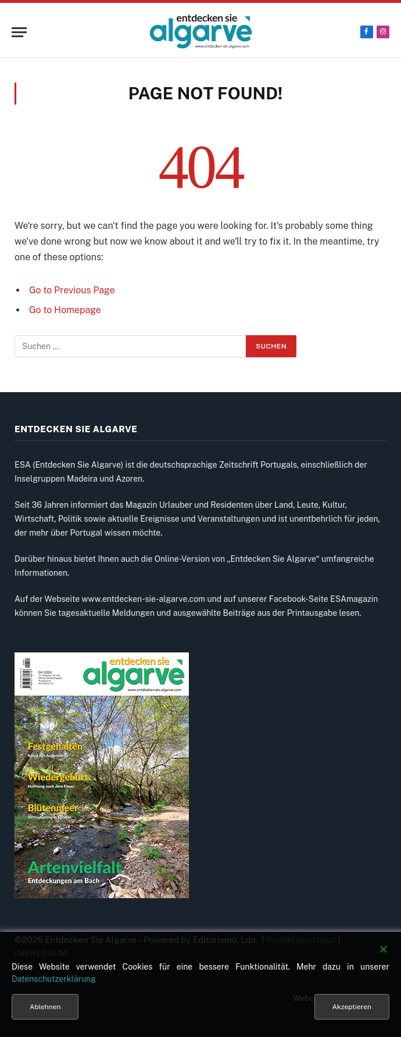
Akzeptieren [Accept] (351, 1007)
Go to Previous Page (72, 290)
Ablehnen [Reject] (45, 1007)
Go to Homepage (65, 309)
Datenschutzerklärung (54, 979)
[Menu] (19, 32)
